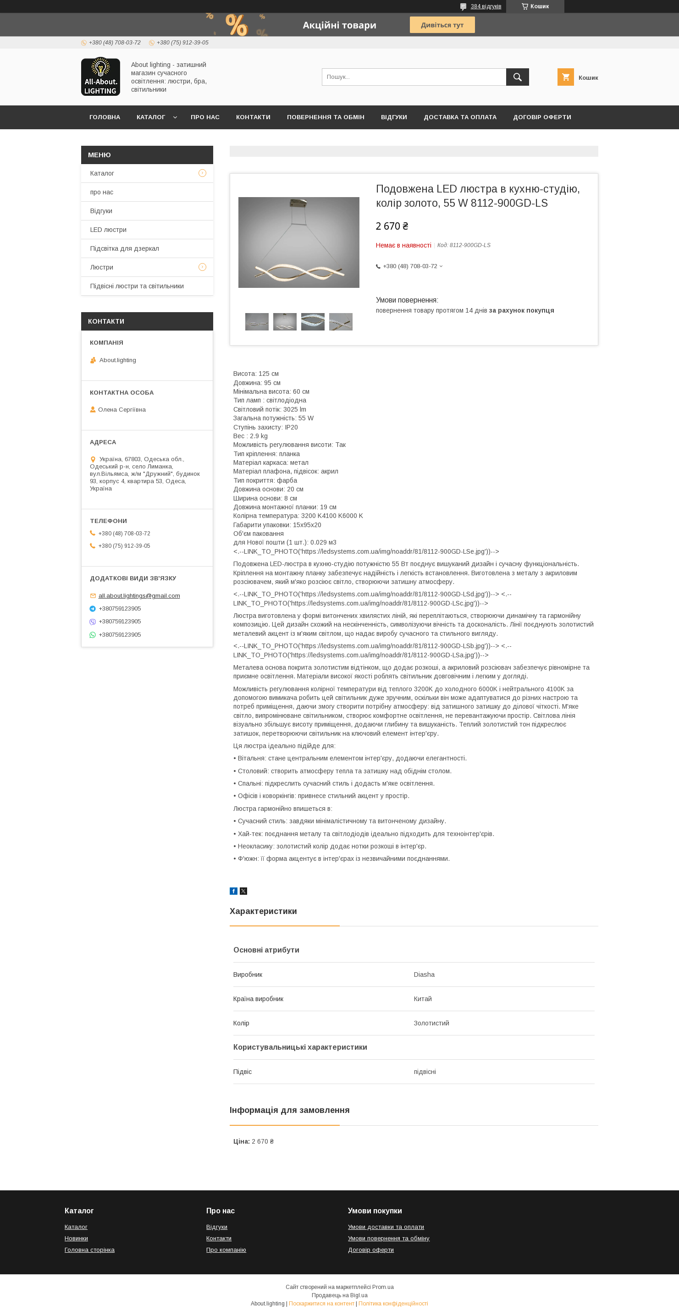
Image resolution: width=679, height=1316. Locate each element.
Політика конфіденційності (393, 1303)
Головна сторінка (90, 1249)
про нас (101, 192)
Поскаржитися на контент (321, 1303)
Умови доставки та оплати (386, 1226)
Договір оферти (542, 117)
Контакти (253, 117)
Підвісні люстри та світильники (137, 286)
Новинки (76, 1238)
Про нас (205, 117)
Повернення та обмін (325, 117)
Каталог (151, 117)
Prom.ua (383, 1287)
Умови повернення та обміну (389, 1238)
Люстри (101, 267)
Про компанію (226, 1249)
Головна (104, 117)
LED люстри (108, 229)
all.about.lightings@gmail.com (139, 595)
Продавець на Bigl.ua (340, 1295)
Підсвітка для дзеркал (124, 248)
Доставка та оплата (460, 117)
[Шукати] (517, 77)
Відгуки (394, 117)
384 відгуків (486, 6)
